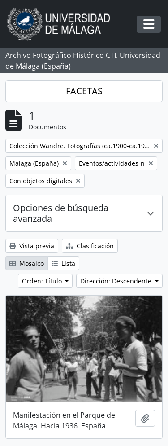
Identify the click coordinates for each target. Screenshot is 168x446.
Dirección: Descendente (116, 281)
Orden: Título (43, 281)
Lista (63, 263)
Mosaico (26, 263)
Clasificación (90, 246)
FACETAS (84, 91)
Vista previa (31, 246)
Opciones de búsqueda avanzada (60, 213)
